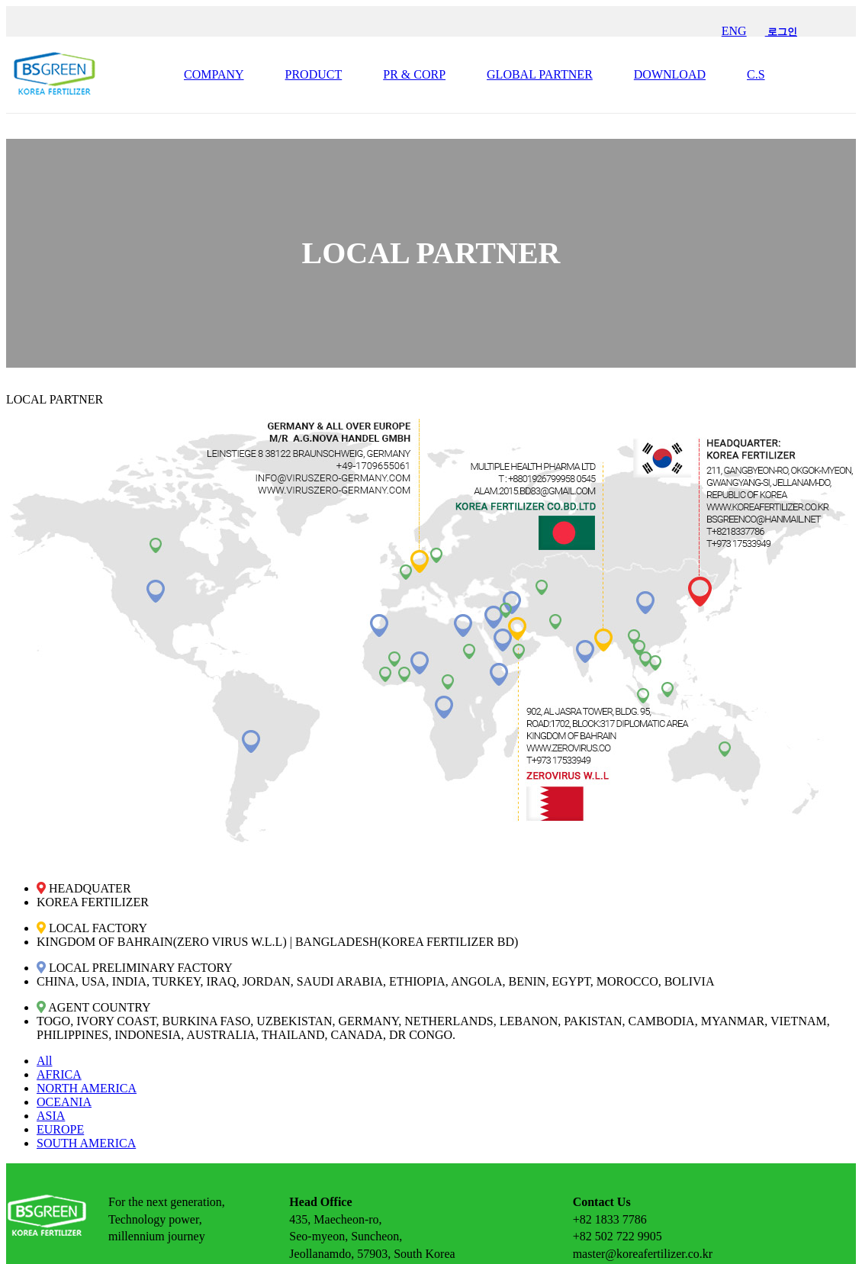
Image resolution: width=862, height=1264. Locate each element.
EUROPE (60, 1129)
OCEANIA (64, 1101)
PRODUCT (314, 74)
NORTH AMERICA (87, 1088)
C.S (756, 74)
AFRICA (59, 1074)
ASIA (51, 1115)
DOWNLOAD (670, 74)
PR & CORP (414, 74)
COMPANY (214, 74)
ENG (734, 30)
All (44, 1060)
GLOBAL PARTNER (540, 74)
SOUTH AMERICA (86, 1143)
